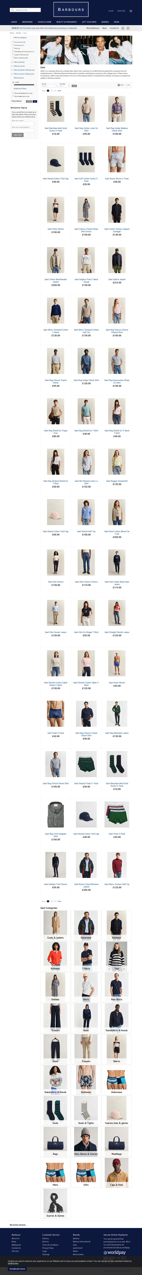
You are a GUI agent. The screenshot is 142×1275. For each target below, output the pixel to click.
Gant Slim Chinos (55, 582)
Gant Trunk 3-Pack (56, 733)
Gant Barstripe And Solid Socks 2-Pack (56, 129)
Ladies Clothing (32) (20, 55)
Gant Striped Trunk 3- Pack (86, 783)
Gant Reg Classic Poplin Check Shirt (86, 734)
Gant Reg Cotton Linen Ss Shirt (86, 129)
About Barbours (93, 28)
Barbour (76, 1238)
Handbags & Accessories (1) (23, 51)
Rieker (75, 1251)
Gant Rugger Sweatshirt (117, 481)
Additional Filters (20, 89)
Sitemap (45, 1254)
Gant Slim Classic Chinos (86, 582)
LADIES (14, 22)
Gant (75, 1245)
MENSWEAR (27, 22)
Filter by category (20, 37)
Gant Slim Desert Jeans (55, 632)
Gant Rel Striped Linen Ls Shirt (86, 482)
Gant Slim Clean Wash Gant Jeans (117, 583)
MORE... (117, 22)
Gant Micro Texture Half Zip (116, 884)
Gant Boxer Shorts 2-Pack (117, 178)
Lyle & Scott (77, 1248)
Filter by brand (19, 62)
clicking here (13, 1263)
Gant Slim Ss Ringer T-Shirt (86, 632)
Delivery (45, 1238)
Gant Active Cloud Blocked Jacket (86, 885)
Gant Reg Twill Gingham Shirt (55, 835)
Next (59, 91)
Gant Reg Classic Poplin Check (56, 381)
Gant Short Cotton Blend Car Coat (116, 532)
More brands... (79, 1254)
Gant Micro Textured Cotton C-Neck (55, 331)
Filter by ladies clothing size (24, 70)
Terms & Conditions (50, 1245)
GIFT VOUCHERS (89, 22)
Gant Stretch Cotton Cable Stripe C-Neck (55, 683)
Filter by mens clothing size (24, 74)
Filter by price (19, 78)
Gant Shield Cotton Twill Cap (56, 178)
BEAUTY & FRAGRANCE (67, 22)
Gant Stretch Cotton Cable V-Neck (86, 683)
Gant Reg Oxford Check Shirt (56, 783)
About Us (15, 1238)
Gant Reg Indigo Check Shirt (86, 380)
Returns (45, 1242)
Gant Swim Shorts (117, 682)
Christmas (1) (18, 45)
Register (121, 11)
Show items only (22, 93)
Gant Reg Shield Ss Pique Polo (55, 431)
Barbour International (81, 1242)
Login (110, 11)
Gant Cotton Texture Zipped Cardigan (116, 230)
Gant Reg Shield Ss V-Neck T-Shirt (117, 431)
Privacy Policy (48, 1248)
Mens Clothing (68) (20, 58)
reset (29, 101)
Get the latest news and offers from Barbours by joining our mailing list (44, 28)
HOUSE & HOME (44, 22)
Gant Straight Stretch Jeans (117, 632)
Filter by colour (19, 66)
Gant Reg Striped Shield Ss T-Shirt (55, 482)
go (35, 101)
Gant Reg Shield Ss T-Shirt (86, 430)
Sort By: (49, 85)
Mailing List (16, 1245)
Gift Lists (15, 1251)
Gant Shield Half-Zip (86, 531)
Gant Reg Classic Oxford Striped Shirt (117, 331)
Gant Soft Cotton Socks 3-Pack (86, 179)
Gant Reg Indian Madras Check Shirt (117, 129)
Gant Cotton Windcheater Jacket (56, 280)
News (104, 28)
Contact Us (114, 28)
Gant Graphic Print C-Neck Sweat (86, 280)
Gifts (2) (16, 48)
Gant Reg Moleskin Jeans (117, 733)
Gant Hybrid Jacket (117, 279)
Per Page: (65, 85)
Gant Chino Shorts (56, 229)
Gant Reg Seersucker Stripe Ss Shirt (116, 381)
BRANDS (105, 22)
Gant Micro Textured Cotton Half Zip (86, 331)
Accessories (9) (18, 42)
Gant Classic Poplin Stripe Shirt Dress (86, 230)
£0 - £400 (15, 82)
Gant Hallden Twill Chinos (55, 884)
